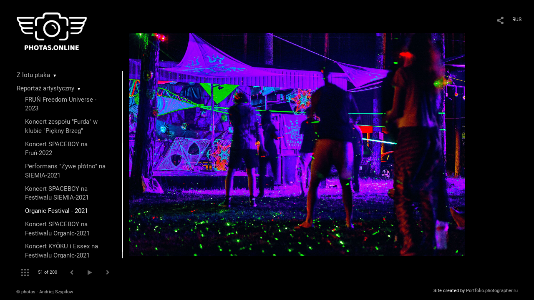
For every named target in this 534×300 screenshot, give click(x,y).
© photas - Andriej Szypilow (44, 292)
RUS (516, 19)
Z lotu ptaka (33, 75)
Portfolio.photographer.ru (492, 290)
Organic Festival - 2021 (56, 211)
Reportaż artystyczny (45, 88)
